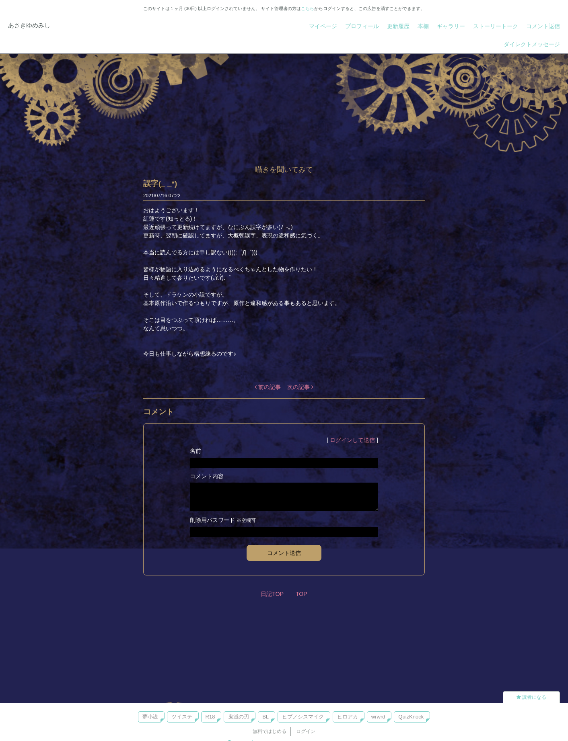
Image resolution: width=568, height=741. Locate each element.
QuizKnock (411, 717)
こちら (307, 8)
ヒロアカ (347, 717)
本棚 (423, 26)
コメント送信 (284, 553)
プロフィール (362, 26)
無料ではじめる (269, 731)
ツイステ (181, 717)
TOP (301, 594)
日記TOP (272, 594)
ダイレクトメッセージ (532, 44)
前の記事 (268, 387)
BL (265, 717)
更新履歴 (398, 26)
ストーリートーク (495, 26)
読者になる (531, 697)
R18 (210, 717)
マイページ (323, 26)
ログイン (305, 731)
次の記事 (300, 387)
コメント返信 (543, 26)
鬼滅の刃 (238, 717)
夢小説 (150, 717)
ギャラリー (451, 26)
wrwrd (378, 717)
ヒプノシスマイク (303, 717)
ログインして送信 (352, 440)
